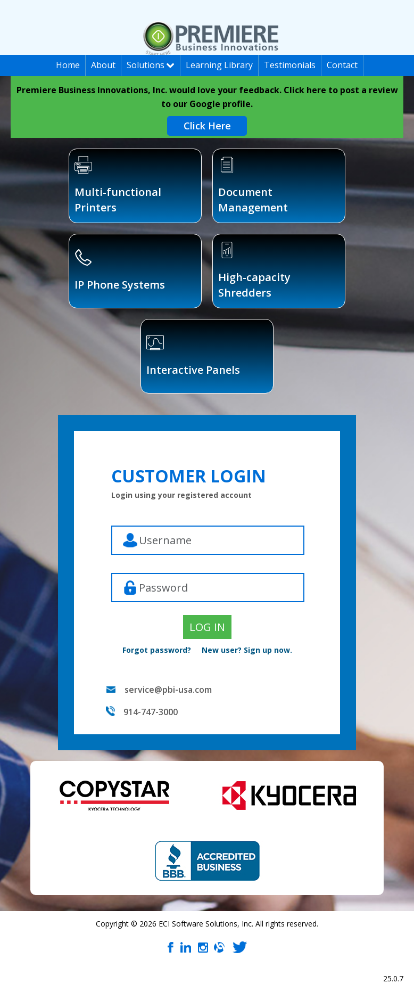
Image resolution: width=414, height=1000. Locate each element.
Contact (342, 65)
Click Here (207, 125)
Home (68, 65)
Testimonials (290, 65)
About (103, 65)
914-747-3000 (150, 712)
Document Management (253, 185)
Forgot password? (156, 650)
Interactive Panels (193, 355)
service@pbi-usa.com (168, 689)
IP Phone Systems (119, 270)
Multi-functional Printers (117, 185)
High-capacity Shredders (254, 270)
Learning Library (219, 65)
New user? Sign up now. (247, 650)
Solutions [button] (151, 65)
